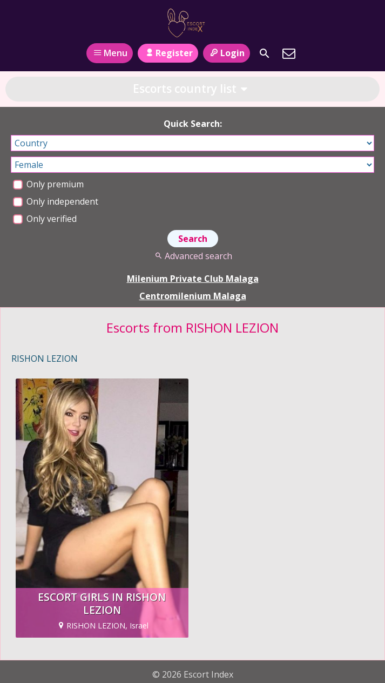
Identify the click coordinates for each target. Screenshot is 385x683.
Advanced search (192, 256)
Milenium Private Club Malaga (193, 279)
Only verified (45, 219)
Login (226, 53)
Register (167, 53)
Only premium (48, 184)
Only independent (55, 201)
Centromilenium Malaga (192, 296)
